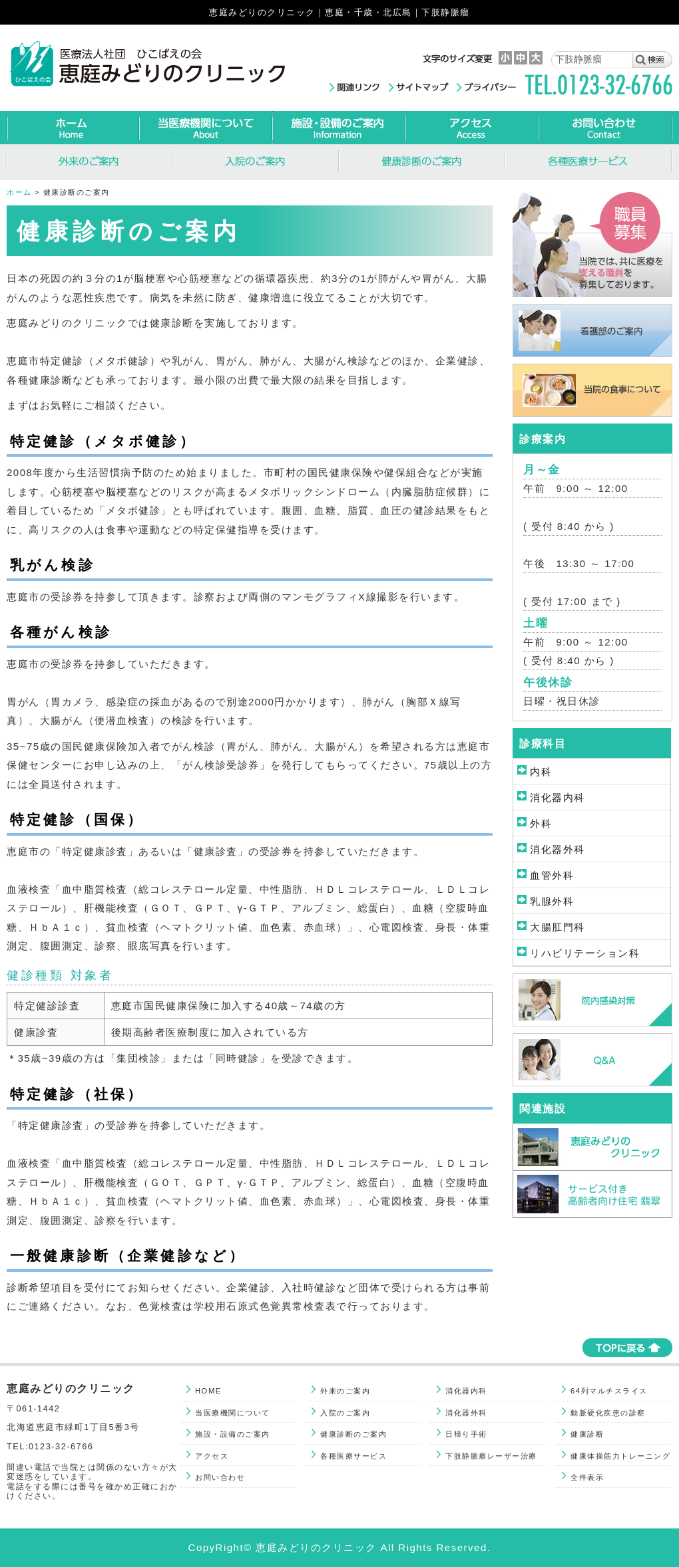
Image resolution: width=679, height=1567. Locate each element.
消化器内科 (557, 797)
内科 (541, 771)
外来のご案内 (345, 1391)
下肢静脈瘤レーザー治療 (491, 1456)
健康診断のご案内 (353, 1434)
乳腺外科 (552, 901)
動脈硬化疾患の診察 (608, 1413)
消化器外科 (557, 849)
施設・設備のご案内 (232, 1434)
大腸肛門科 (557, 927)
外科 (541, 823)
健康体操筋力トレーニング (620, 1456)
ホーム (19, 192)
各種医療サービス (353, 1456)
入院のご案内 (345, 1413)
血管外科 (552, 875)
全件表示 (587, 1477)
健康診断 (587, 1434)
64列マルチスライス (609, 1391)
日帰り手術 (466, 1434)
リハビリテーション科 (585, 953)
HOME (208, 1391)
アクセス (211, 1456)
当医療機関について (232, 1413)
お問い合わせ (220, 1477)
